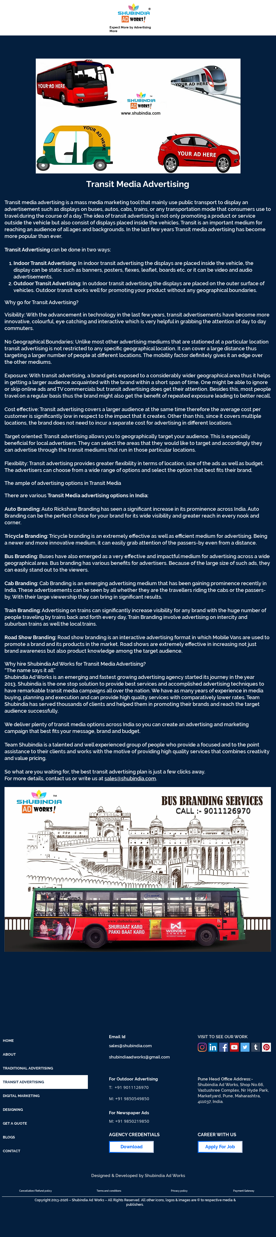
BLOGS (9, 1137)
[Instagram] (202, 1047)
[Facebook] (223, 1047)
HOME (8, 1040)
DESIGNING (13, 1109)
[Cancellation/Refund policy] (35, 1190)
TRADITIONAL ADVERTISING (28, 1068)
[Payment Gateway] (243, 1190)
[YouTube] (234, 1047)
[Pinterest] (266, 1047)
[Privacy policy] (179, 1190)
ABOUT (9, 1054)
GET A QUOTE (15, 1123)
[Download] (131, 1147)
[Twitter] (245, 1047)
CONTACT (11, 1151)
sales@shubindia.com (130, 778)
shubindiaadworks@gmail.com (139, 1057)
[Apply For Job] (220, 1147)
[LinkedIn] (212, 1047)
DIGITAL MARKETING (21, 1096)
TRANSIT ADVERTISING (23, 1082)
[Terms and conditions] (109, 1190)
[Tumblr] (255, 1047)
